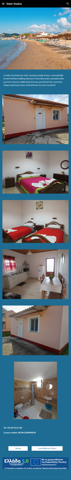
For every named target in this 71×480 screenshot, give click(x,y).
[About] (18, 448)
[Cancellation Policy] (47, 448)
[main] (35, 80)
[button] (3, 3)
